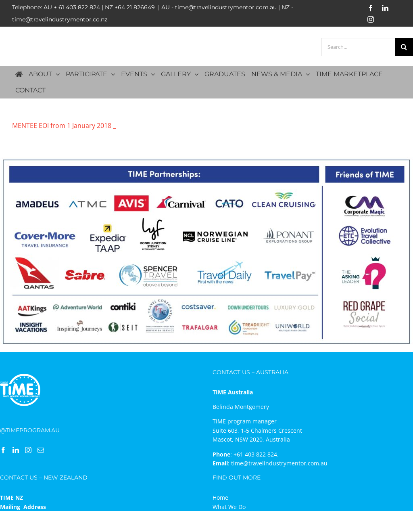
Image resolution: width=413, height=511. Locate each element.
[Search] (404, 47)
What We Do (229, 507)
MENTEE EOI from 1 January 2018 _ (64, 125)
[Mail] (41, 450)
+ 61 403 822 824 (77, 7)
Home (220, 497)
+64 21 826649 (135, 7)
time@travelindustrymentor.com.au (279, 463)
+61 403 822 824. (256, 454)
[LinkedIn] (16, 450)
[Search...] (358, 47)
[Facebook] (3, 450)
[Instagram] (28, 450)
